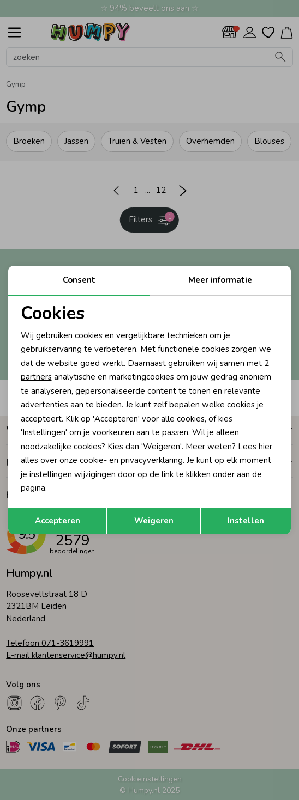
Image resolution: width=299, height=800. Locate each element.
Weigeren (154, 520)
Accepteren (57, 520)
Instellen (246, 520)
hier (265, 446)
